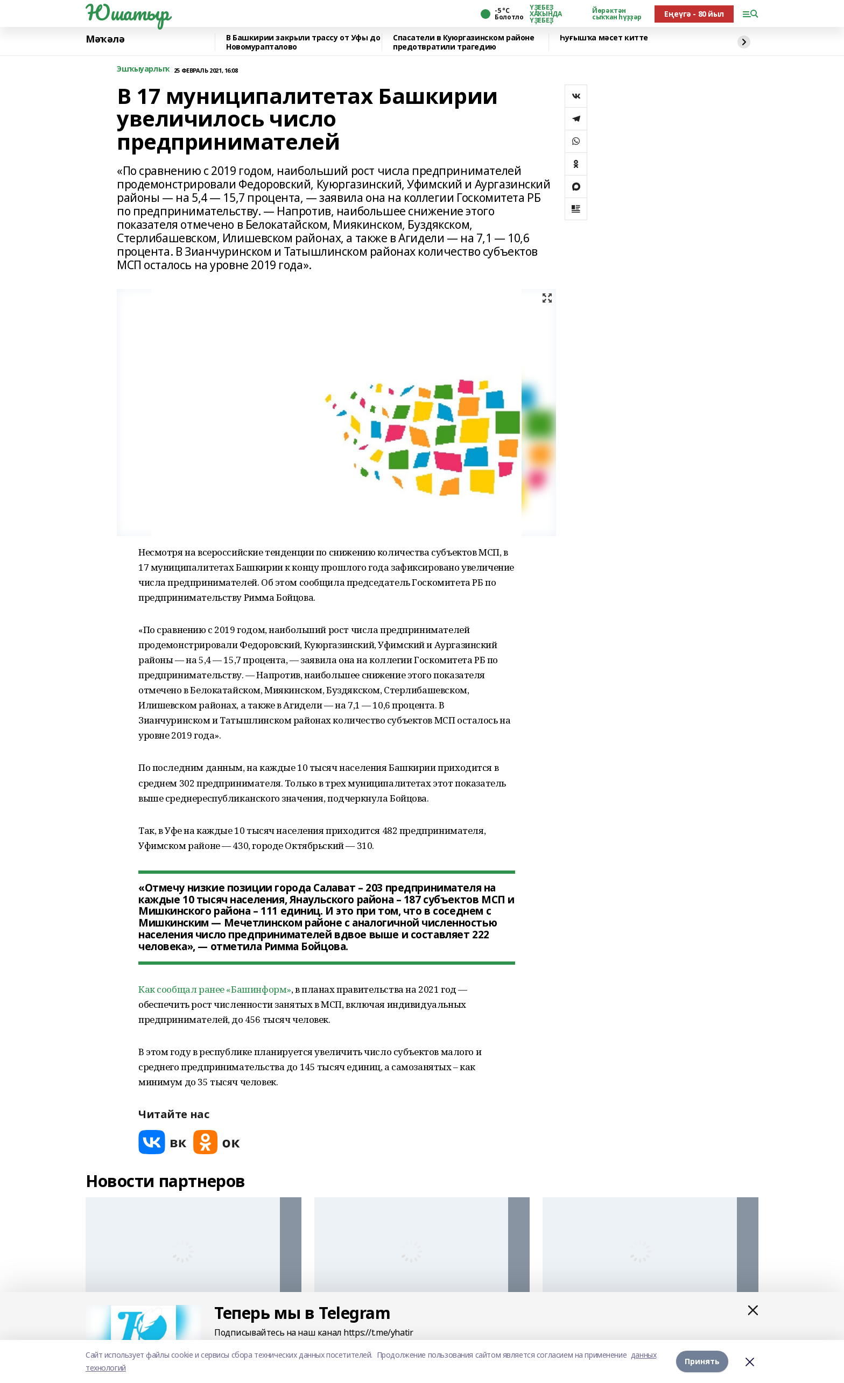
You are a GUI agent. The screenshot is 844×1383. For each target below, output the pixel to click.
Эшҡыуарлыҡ (143, 69)
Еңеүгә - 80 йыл (694, 14)
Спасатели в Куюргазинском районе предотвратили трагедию (463, 42)
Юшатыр (127, 12)
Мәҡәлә (105, 39)
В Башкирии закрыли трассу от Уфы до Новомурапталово (303, 42)
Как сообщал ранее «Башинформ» (214, 989)
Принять (702, 1361)
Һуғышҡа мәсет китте (604, 38)
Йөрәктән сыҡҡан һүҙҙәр (617, 14)
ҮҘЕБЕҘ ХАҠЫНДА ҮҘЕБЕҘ (545, 14)
